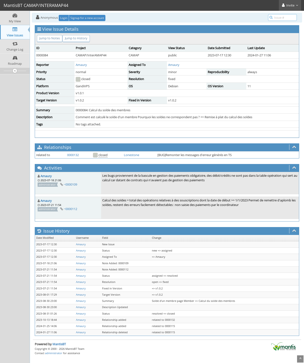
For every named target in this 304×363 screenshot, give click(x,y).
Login (63, 18)
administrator (53, 353)
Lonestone (131, 155)
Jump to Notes (49, 38)
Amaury (81, 65)
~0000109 (70, 184)
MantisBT (59, 344)
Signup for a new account (87, 18)
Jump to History (76, 38)
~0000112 (70, 209)
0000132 (73, 155)
